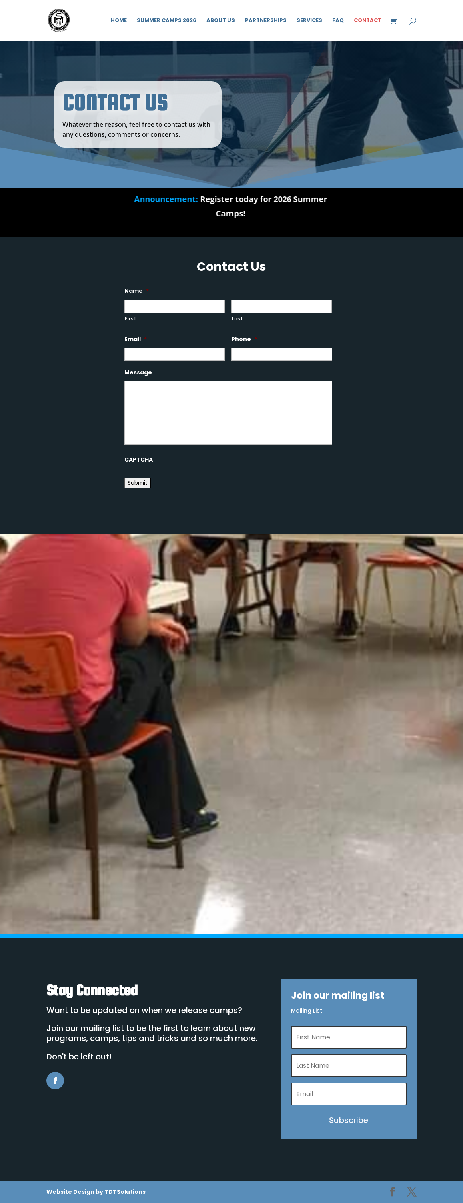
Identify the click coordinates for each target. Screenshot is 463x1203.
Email (135, 339)
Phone (244, 339)
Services (309, 21)
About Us (220, 21)
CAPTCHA (138, 459)
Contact (367, 21)
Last (237, 319)
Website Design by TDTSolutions (96, 1192)
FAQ (338, 21)
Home (119, 21)
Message (138, 372)
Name (136, 290)
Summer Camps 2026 (166, 21)
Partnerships (266, 21)
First (130, 319)
